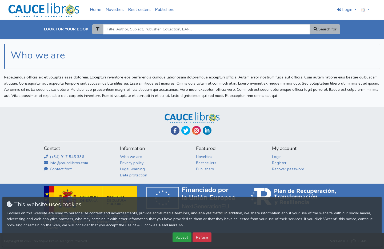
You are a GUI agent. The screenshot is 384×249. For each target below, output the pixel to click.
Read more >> (171, 225)
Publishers (164, 10)
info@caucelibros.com (66, 162)
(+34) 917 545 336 (64, 156)
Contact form (58, 169)
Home (95, 10)
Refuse (202, 237)
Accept (182, 237)
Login (277, 156)
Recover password (288, 169)
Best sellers (139, 10)
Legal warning (132, 169)
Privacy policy (131, 162)
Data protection (133, 175)
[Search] (206, 29)
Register (279, 162)
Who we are (131, 156)
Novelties (115, 10)
